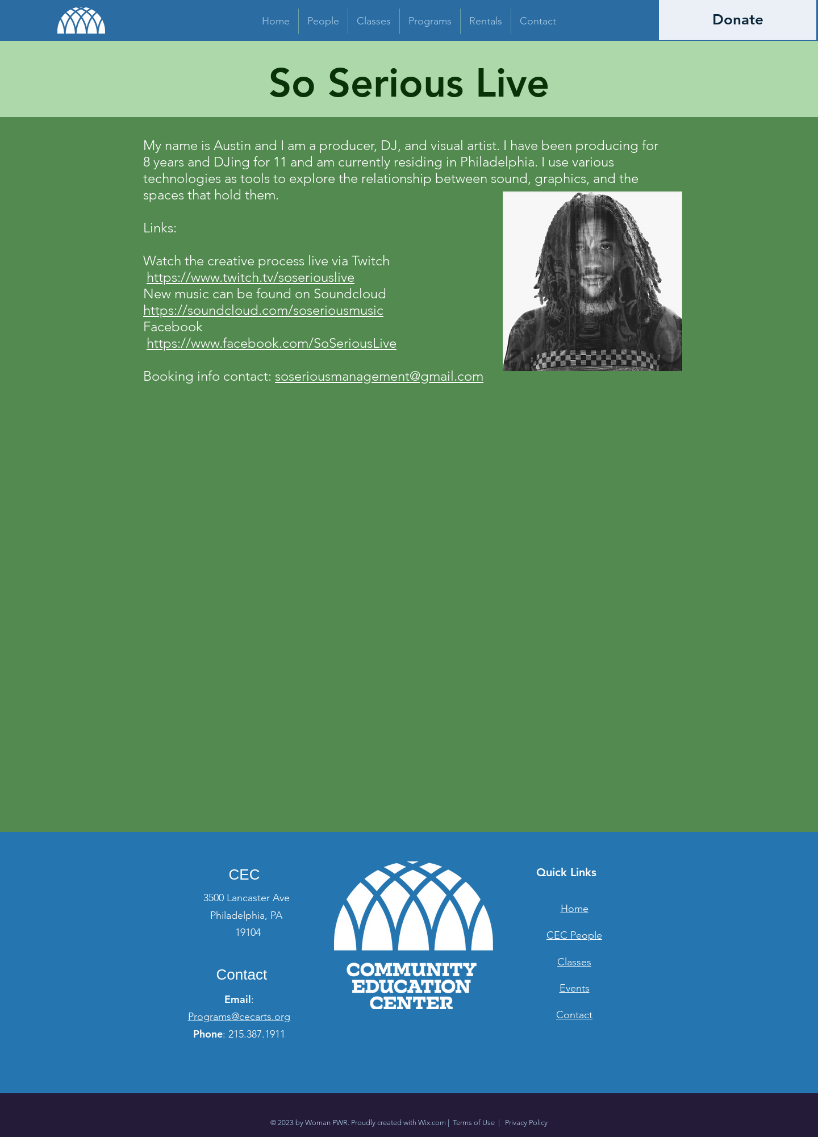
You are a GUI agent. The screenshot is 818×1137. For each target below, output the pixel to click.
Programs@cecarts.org (239, 1016)
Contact (574, 1015)
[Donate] (737, 20)
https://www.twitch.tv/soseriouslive (250, 277)
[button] (323, 21)
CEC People (574, 935)
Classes (574, 962)
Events (575, 988)
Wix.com (432, 1122)
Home (575, 908)
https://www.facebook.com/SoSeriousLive (272, 343)
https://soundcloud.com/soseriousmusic (263, 310)
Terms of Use (474, 1122)
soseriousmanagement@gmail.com (379, 376)
